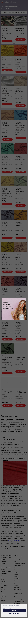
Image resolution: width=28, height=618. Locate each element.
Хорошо (14, 610)
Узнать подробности (14, 613)
